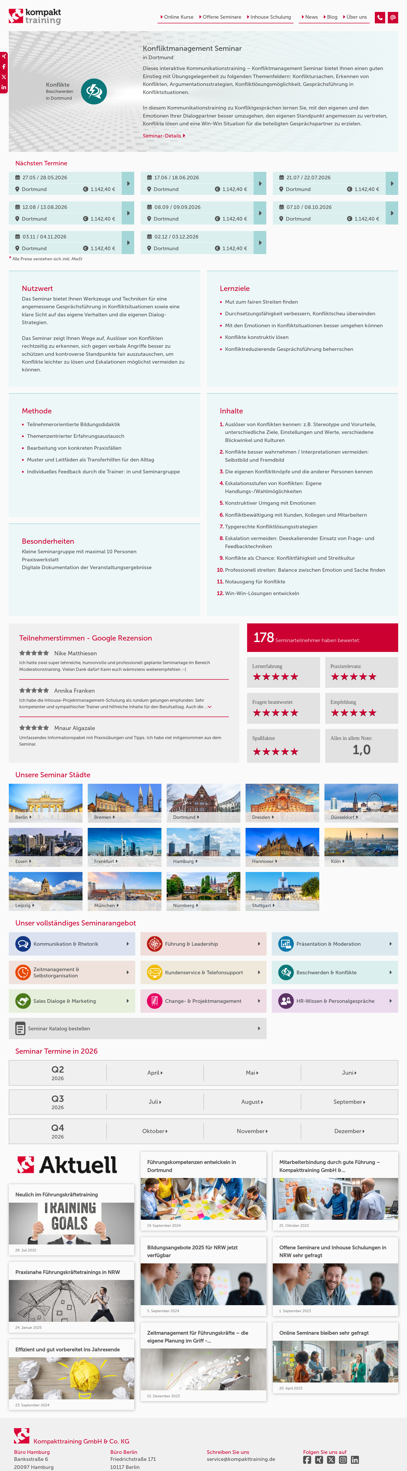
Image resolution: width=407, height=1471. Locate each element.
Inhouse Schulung (269, 17)
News (309, 17)
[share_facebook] (4, 67)
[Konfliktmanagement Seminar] (380, 17)
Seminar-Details (164, 136)
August (252, 1101)
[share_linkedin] (4, 88)
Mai (252, 1072)
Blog (330, 17)
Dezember (349, 1131)
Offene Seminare (220, 17)
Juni (349, 1072)
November (252, 1131)
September (349, 1101)
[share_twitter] (4, 78)
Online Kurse (177, 17)
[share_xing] (4, 57)
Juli (155, 1101)
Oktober (154, 1131)
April (154, 1072)
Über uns (355, 17)
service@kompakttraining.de (241, 1459)
